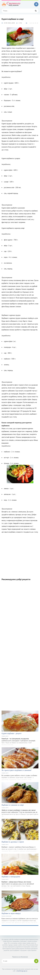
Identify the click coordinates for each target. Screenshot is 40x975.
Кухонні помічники (6, 916)
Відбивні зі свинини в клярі (13, 805)
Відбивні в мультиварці (11, 913)
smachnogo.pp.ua (21, 971)
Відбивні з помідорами (11, 876)
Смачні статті (5, 736)
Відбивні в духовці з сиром (13, 842)
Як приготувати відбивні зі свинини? (16, 770)
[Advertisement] (20, 554)
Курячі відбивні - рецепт (12, 733)
